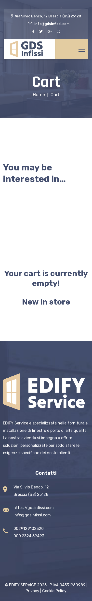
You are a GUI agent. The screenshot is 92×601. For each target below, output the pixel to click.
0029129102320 (28, 528)
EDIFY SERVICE (22, 585)
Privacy (32, 590)
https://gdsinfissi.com (33, 507)
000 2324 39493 (28, 536)
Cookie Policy (54, 590)
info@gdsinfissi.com (32, 515)
